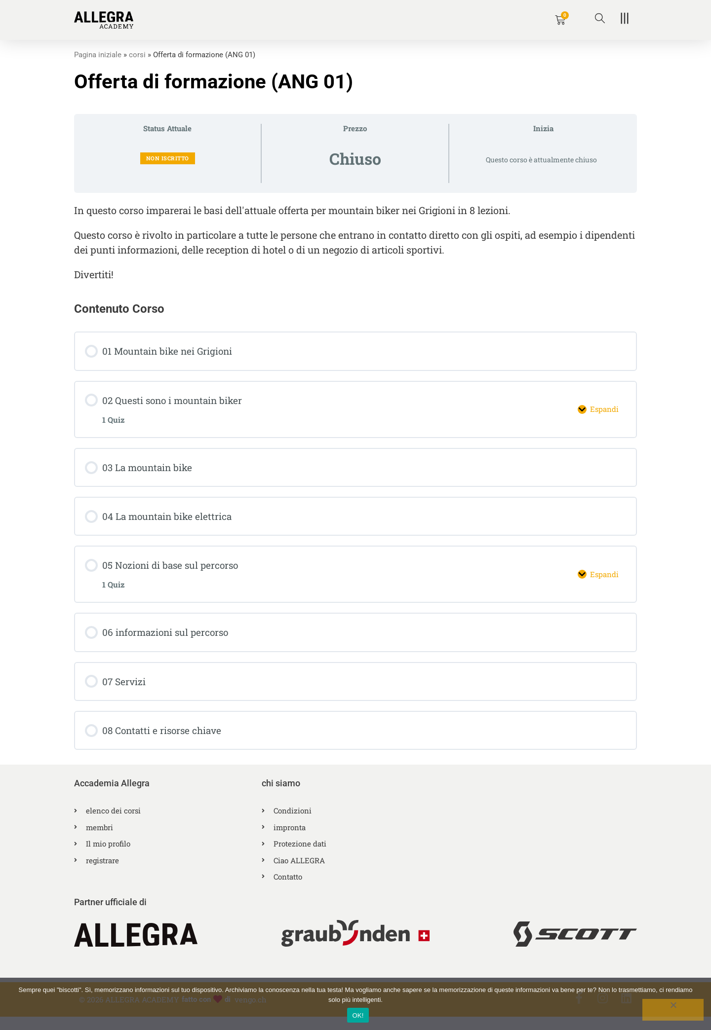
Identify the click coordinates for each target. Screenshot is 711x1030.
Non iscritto (167, 158)
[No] (673, 1010)
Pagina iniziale (97, 54)
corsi (137, 54)
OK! (357, 1015)
